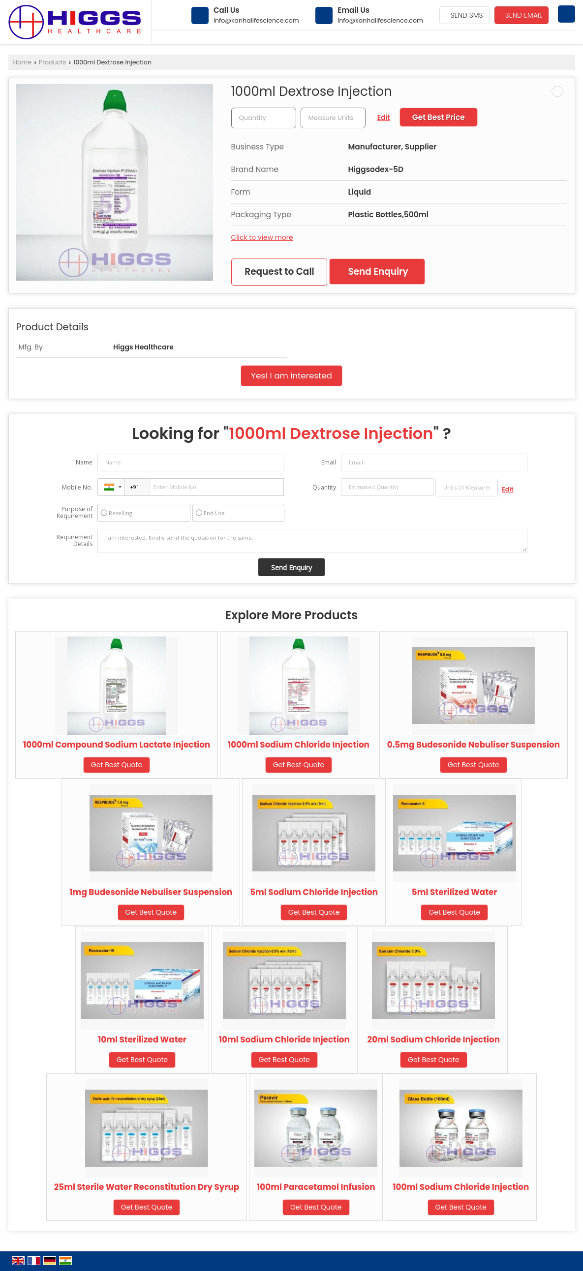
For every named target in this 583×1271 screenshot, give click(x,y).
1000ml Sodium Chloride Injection (298, 745)
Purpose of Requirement (74, 513)
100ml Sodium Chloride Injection (461, 1187)
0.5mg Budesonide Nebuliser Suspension (473, 745)
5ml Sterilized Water (454, 892)
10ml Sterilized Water (142, 1039)
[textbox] (333, 118)
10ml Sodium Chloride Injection (284, 1039)
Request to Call (279, 271)
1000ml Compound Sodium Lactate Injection (116, 745)
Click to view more (262, 237)
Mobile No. (77, 487)
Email (328, 462)
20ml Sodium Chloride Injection (434, 1039)
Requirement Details (74, 541)
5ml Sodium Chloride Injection (314, 892)
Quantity (324, 487)
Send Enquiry (378, 271)
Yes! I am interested (291, 375)
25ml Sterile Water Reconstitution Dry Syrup (147, 1187)
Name (84, 462)
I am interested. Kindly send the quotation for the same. (312, 540)
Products (52, 62)
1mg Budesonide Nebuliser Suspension (150, 892)
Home (22, 62)
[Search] (566, 14)
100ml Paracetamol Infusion (316, 1187)
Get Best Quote (117, 765)
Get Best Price (438, 117)
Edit (383, 117)
